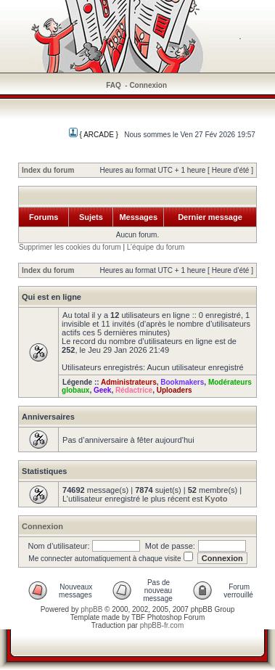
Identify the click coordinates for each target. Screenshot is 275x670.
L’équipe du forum (156, 247)
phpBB (91, 609)
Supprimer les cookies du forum (70, 247)
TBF (138, 617)
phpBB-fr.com (162, 625)
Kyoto (216, 498)
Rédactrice (133, 390)
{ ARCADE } (93, 135)
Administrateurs (129, 382)
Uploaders (174, 390)
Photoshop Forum (176, 617)
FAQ (113, 85)
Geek (102, 390)
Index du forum (48, 170)
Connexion (148, 85)
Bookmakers (182, 382)
